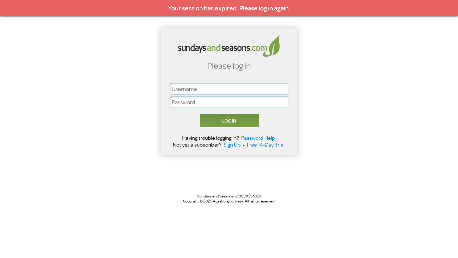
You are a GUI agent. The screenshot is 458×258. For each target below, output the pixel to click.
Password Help (258, 137)
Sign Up (232, 144)
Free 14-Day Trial (265, 144)
